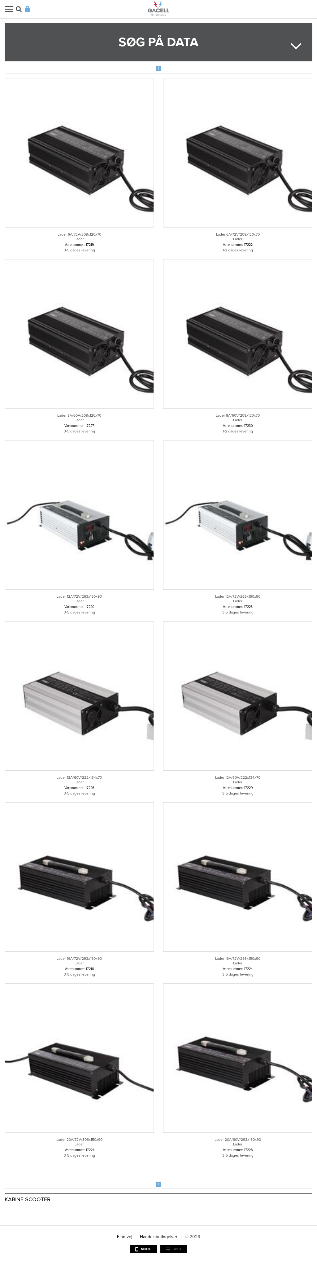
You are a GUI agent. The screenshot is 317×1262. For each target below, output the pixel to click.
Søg (19, 9)
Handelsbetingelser (158, 1236)
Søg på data (158, 42)
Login (27, 9)
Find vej (124, 1236)
